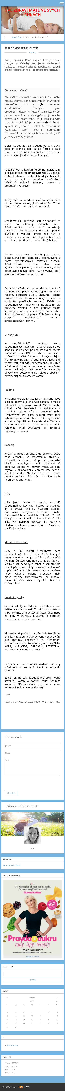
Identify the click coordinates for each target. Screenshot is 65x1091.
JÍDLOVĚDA (16, 37)
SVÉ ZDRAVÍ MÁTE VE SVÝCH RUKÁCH (32, 12)
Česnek (19, 464)
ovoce (16, 237)
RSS (27, 1087)
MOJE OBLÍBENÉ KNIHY (11, 865)
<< (7, 997)
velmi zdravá (51, 122)
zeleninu (26, 237)
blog (6, 36)
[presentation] (24, 782)
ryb (41, 104)
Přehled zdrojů (12, 1045)
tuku (38, 271)
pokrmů (18, 255)
